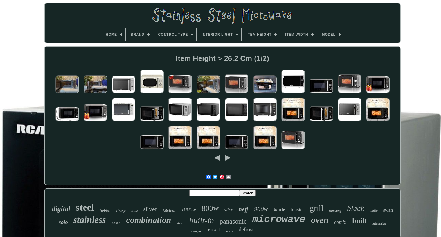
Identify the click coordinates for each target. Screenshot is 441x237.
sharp (121, 211)
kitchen (169, 210)
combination (148, 220)
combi (340, 222)
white (374, 210)
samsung (335, 211)
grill (316, 208)
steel (85, 207)
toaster (297, 210)
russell (214, 229)
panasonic (233, 221)
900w (261, 209)
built (359, 221)
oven (319, 220)
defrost (246, 229)
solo (63, 222)
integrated (379, 223)
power (229, 231)
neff (244, 209)
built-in (201, 220)
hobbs (105, 210)
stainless (89, 220)
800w (210, 208)
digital (61, 209)
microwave (278, 219)
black (355, 208)
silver (150, 209)
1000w (188, 209)
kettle (279, 210)
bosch (116, 223)
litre (134, 210)
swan (388, 210)
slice (228, 210)
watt (180, 223)
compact (196, 231)
